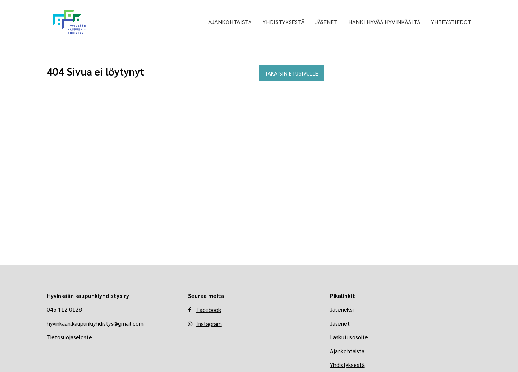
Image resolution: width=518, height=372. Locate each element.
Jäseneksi (342, 309)
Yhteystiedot (451, 22)
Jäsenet (326, 22)
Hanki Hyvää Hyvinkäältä (384, 22)
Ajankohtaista (230, 22)
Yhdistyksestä (283, 22)
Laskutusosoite (349, 337)
